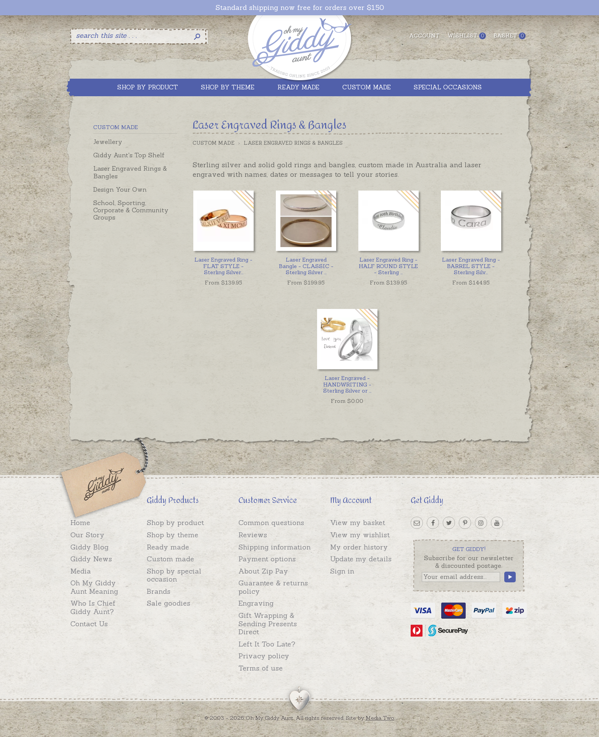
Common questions (271, 522)
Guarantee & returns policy (273, 587)
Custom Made (214, 143)
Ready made (168, 547)
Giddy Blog (89, 547)
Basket (510, 35)
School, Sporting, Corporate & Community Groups (130, 210)
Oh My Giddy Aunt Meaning (94, 587)
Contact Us (89, 623)
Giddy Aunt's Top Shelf (129, 155)
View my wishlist (360, 534)
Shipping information (274, 547)
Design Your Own (120, 189)
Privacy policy (263, 655)
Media (80, 571)
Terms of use (260, 668)
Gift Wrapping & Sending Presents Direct (267, 623)
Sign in (342, 571)
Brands (158, 591)
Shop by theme (172, 534)
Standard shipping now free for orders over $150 (299, 7)
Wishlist (466, 35)
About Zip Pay (263, 571)
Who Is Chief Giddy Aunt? (92, 607)
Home (80, 522)
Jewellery (107, 141)
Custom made (170, 558)
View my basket (357, 522)
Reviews (252, 534)
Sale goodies (168, 603)
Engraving (256, 603)
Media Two (380, 717)
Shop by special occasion (174, 575)
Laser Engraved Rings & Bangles (130, 172)
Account (424, 35)
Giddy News (91, 558)
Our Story (87, 534)
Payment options (267, 558)
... (223, 266)
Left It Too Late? (266, 644)
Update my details (361, 558)
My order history (359, 547)
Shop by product (175, 522)
